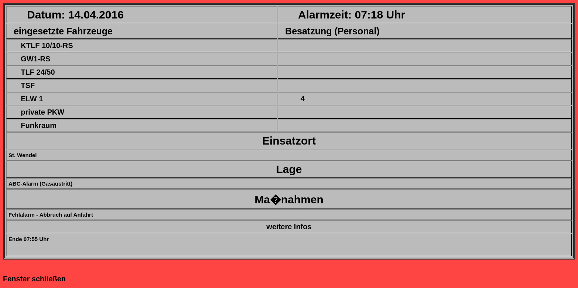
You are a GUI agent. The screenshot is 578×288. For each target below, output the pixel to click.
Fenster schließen (34, 279)
